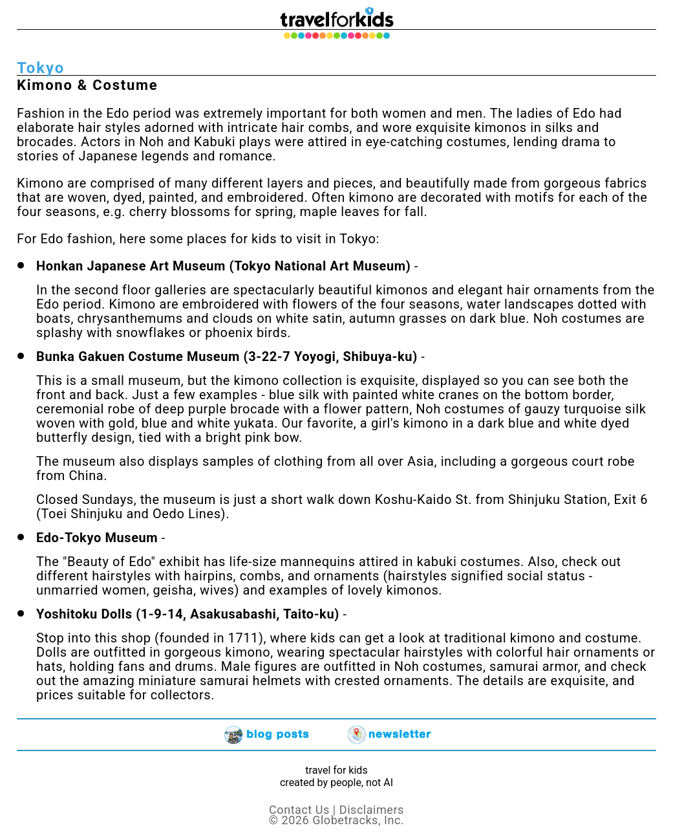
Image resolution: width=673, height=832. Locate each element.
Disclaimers (371, 809)
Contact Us (299, 809)
